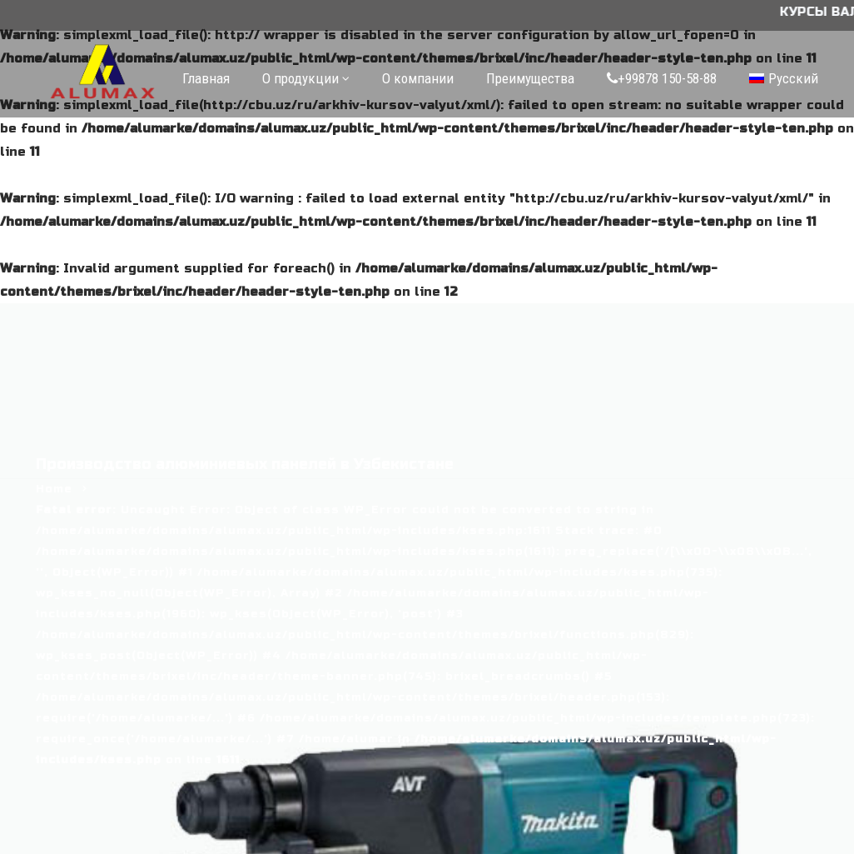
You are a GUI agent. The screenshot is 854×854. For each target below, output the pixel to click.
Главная (206, 78)
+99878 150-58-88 (662, 78)
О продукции (300, 78)
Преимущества (530, 78)
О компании (418, 78)
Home (54, 489)
